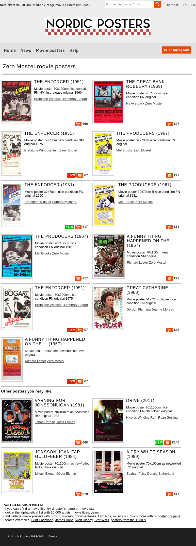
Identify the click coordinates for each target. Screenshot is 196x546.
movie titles (80, 512)
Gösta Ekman (65, 422)
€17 (81, 227)
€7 (82, 175)
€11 (172, 227)
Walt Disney (84, 520)
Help (73, 50)
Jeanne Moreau (163, 309)
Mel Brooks (124, 150)
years (95, 512)
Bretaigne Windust (47, 99)
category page (169, 516)
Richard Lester (137, 262)
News (25, 50)
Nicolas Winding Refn (141, 417)
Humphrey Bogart (74, 99)
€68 (81, 124)
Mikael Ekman (45, 473)
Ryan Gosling (168, 417)
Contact (172, 5)
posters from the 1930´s (128, 520)
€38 (172, 330)
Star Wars (101, 520)
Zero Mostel (153, 103)
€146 (171, 442)
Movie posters (50, 50)
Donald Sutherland (160, 473)
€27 (172, 124)
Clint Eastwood (42, 520)
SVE (193, 5)
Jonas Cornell (45, 422)
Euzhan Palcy (136, 473)
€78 (81, 494)
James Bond (64, 520)
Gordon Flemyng (138, 309)
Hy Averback (135, 103)
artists (66, 512)
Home (10, 50)
